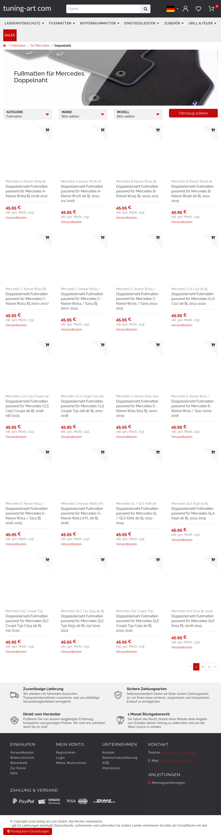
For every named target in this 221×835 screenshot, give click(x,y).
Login (60, 757)
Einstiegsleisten (140, 23)
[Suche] (145, 9)
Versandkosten (16, 217)
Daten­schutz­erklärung (120, 757)
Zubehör (172, 23)
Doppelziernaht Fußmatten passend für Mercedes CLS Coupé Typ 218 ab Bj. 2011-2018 (82, 408)
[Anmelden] (185, 9)
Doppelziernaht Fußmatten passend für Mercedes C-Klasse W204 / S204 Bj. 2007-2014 (82, 301)
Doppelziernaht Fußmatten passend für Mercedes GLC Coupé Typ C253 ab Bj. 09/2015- (27, 623)
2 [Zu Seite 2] (202, 666)
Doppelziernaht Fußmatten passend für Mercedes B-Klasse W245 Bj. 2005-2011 (137, 191)
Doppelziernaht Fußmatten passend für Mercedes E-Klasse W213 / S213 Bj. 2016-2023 (27, 516)
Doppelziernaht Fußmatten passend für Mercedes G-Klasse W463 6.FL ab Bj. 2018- (82, 516)
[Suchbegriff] (103, 9)
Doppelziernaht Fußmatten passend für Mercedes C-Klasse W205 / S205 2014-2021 (137, 301)
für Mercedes (40, 45)
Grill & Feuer (201, 23)
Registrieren (66, 752)
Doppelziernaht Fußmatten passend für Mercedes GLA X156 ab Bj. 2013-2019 (193, 513)
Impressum (111, 768)
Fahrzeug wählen (193, 113)
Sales (10, 35)
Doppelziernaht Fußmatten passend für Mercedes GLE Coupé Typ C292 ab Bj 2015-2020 (137, 623)
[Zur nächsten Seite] (215, 666)
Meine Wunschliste (71, 763)
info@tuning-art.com (177, 760)
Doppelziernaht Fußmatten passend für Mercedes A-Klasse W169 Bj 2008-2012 (27, 191)
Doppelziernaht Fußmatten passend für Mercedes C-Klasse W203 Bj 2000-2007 (27, 299)
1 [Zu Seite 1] (196, 666)
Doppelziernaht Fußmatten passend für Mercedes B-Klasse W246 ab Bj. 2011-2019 (192, 193)
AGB (105, 763)
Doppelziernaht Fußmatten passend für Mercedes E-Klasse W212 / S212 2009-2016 (192, 408)
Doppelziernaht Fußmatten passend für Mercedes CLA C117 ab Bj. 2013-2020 (193, 299)
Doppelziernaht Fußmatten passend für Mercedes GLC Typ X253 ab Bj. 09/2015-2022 (82, 623)
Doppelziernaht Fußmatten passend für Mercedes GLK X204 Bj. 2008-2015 (193, 621)
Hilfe (14, 773)
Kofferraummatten (98, 23)
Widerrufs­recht (22, 757)
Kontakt (108, 752)
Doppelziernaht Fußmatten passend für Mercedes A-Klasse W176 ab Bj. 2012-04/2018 (82, 193)
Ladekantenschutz (23, 23)
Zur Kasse (18, 768)
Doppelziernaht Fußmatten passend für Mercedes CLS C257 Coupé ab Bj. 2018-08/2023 (27, 408)
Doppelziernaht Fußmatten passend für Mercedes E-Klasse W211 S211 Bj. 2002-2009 (137, 408)
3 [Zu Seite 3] (209, 666)
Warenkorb (19, 763)
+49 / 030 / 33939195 (179, 752)
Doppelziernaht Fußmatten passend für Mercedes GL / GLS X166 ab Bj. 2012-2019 (137, 516)
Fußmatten (60, 23)
